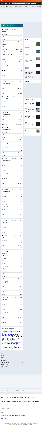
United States (14, 390)
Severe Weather (30, 414)
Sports (10, 415)
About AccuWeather (13, 397)
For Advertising (13, 401)
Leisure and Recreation (23, 414)
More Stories (27, 81)
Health (13, 414)
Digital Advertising (20, 397)
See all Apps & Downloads (15, 405)
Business (9, 414)
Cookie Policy (20, 424)
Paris (23, 390)
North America (7, 390)
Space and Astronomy (4, 415)
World (2, 390)
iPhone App (3, 405)
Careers (25, 397)
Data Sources (30, 424)
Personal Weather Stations (35, 401)
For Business (3, 401)
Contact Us (32, 397)
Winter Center (23, 415)
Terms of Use (11, 424)
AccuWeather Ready (4, 414)
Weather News (17, 415)
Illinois (19, 390)
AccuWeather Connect (27, 401)
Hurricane (17, 414)
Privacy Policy (15, 424)
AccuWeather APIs (19, 401)
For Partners (8, 401)
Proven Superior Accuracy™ (5, 397)
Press (28, 397)
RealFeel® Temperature (7, 334)
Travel (13, 415)
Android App (8, 405)
